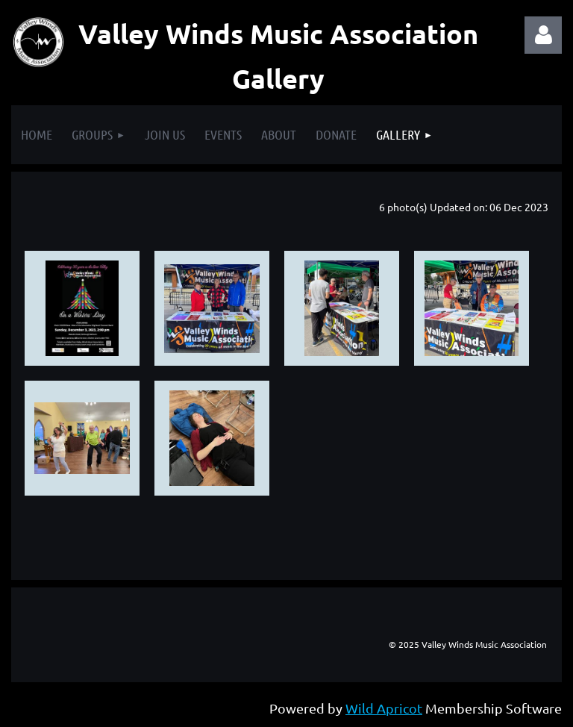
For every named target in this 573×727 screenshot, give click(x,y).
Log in (543, 35)
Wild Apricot (383, 708)
